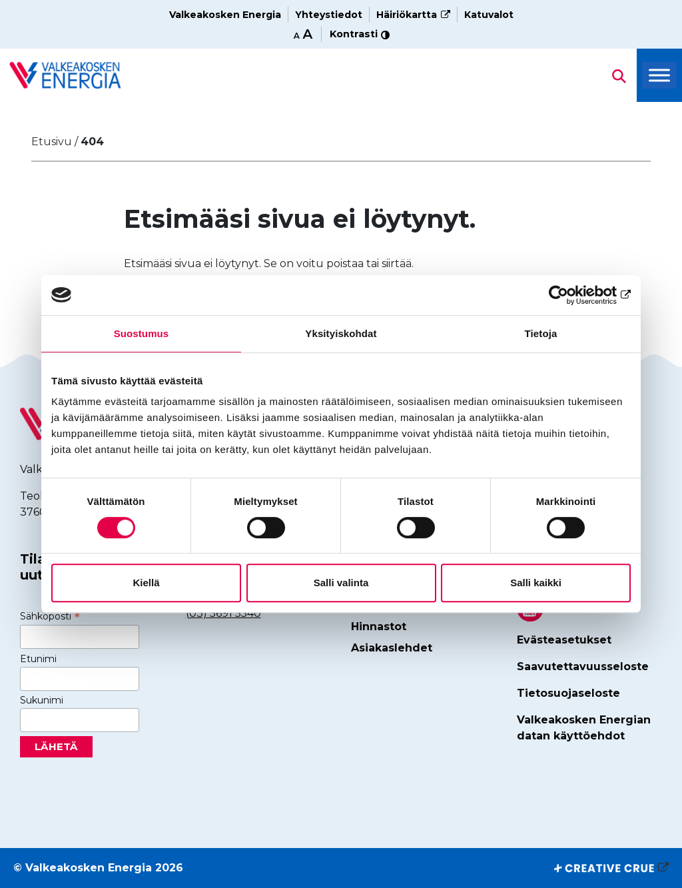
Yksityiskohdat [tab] (340, 333)
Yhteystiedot (328, 15)
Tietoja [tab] (541, 333)
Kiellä (146, 582)
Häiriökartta (406, 15)
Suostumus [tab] (141, 333)
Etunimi (38, 659)
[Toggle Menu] (659, 75)
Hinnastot (378, 626)
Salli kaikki (535, 582)
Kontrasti (360, 34)
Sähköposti (50, 616)
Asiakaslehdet (391, 648)
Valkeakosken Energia (225, 15)
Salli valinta (341, 582)
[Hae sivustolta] (65, 75)
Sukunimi (41, 700)
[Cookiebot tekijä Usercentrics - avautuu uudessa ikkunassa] (572, 295)
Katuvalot (488, 15)
